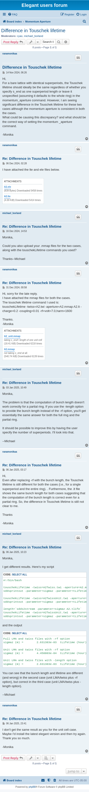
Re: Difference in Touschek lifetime (31, 158)
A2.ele (7, 187)
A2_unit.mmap (12, 336)
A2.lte (7, 196)
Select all (19, 574)
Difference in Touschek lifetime (33, 30)
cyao (20, 36)
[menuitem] (12, 14)
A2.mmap (9, 349)
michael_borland (33, 36)
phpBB (32, 787)
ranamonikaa (9, 53)
